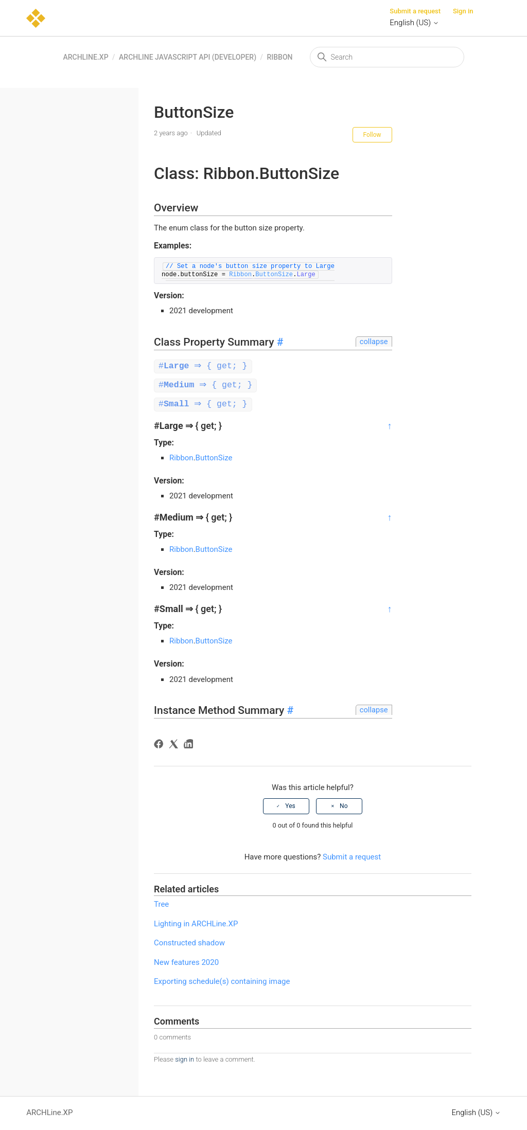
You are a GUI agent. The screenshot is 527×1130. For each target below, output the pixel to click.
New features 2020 (186, 960)
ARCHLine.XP (85, 57)
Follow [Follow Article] (372, 134)
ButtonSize (274, 274)
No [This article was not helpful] (343, 804)
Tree (161, 902)
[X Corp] (175, 744)
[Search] (387, 57)
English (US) (414, 22)
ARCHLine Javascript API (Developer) (187, 57)
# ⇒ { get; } (204, 366)
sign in (184, 1058)
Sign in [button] (463, 11)
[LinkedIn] (190, 744)
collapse (374, 341)
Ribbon (279, 57)
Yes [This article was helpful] (290, 804)
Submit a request (415, 11)
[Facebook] (160, 744)
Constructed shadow (189, 941)
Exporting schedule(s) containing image (222, 979)
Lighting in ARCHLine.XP (196, 922)
